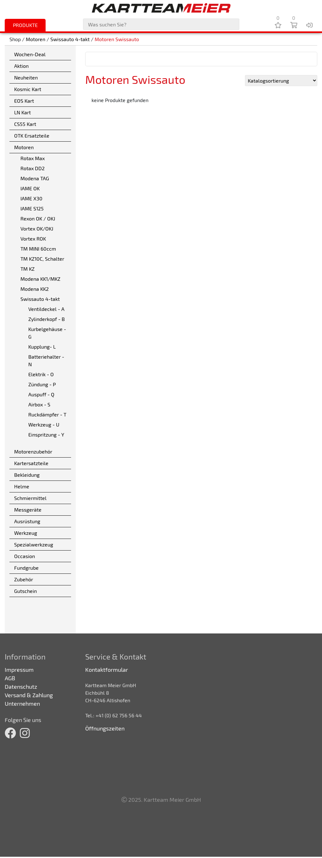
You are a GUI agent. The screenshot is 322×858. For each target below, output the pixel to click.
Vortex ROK (33, 239)
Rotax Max (32, 158)
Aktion (21, 66)
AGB (10, 678)
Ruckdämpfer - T (47, 414)
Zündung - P (42, 384)
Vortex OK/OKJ (36, 228)
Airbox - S (39, 404)
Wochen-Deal (30, 54)
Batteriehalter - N (46, 360)
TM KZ (27, 269)
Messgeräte (28, 510)
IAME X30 (31, 198)
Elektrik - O (41, 374)
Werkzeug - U (43, 424)
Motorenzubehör (33, 451)
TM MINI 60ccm (38, 249)
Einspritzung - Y (46, 434)
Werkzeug (25, 533)
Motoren (35, 39)
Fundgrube (26, 568)
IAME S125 (32, 208)
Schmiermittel (30, 498)
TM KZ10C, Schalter (42, 259)
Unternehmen (22, 703)
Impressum (19, 669)
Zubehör (23, 579)
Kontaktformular (106, 669)
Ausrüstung (27, 521)
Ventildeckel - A (46, 309)
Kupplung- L (42, 347)
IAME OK (30, 188)
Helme (21, 486)
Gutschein (25, 591)
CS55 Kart (25, 124)
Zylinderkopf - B (46, 319)
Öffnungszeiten (105, 728)
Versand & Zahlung (29, 695)
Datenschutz (21, 686)
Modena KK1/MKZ (40, 279)
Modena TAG (34, 178)
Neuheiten (26, 77)
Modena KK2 (34, 289)
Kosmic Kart (27, 89)
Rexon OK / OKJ (37, 218)
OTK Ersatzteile (31, 135)
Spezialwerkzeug (33, 544)
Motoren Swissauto (117, 39)
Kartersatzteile (31, 463)
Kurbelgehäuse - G (47, 332)
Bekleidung (27, 475)
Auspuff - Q (41, 394)
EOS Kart (24, 101)
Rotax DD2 (32, 168)
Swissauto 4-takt (70, 39)
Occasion (24, 556)
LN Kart (22, 112)
